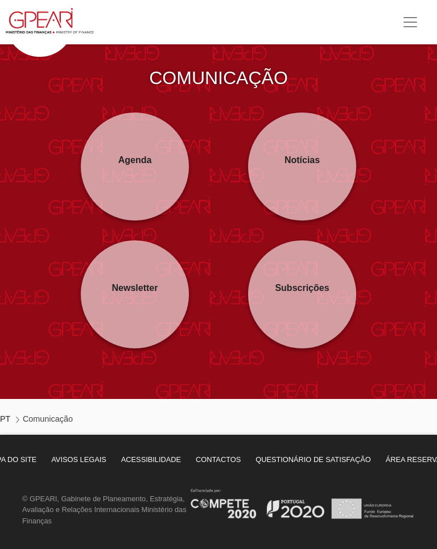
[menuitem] (79, 459)
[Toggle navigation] (410, 22)
